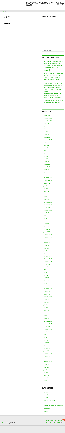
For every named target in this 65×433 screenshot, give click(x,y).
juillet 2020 (46, 172)
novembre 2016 (48, 261)
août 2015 (46, 299)
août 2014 (46, 332)
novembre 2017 (48, 237)
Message (46, 397)
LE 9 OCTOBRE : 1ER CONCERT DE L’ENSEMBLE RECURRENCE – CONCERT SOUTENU (54, 102)
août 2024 (46, 142)
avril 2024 (46, 145)
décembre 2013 (48, 353)
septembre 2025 (48, 121)
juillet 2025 (46, 126)
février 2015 (47, 315)
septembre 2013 (48, 361)
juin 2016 (46, 272)
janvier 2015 (47, 318)
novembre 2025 (48, 118)
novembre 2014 (48, 324)
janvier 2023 (47, 164)
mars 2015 (46, 313)
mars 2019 (46, 194)
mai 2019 (46, 188)
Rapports (46, 411)
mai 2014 (46, 340)
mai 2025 (46, 131)
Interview (46, 392)
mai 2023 (46, 158)
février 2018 (47, 229)
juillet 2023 (46, 153)
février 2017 (47, 256)
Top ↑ (62, 423)
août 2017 (46, 245)
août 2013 (46, 364)
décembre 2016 (48, 259)
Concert (46, 395)
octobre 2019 (47, 183)
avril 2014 (46, 342)
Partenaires (47, 408)
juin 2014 (46, 337)
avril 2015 (46, 310)
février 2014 (47, 348)
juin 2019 (46, 186)
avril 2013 (46, 375)
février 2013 (47, 380)
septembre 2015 (48, 296)
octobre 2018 (47, 207)
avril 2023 (46, 161)
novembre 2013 (48, 356)
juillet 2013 (46, 367)
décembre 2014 (48, 321)
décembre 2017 (48, 234)
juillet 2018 (46, 215)
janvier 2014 (47, 351)
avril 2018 (46, 223)
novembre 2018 (48, 204)
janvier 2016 (47, 286)
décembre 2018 (48, 202)
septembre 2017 (48, 242)
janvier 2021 (47, 169)
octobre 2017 (47, 240)
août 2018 (46, 213)
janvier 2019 (47, 199)
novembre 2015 (48, 291)
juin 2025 (46, 129)
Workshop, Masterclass (50, 400)
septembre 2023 (48, 148)
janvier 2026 (47, 115)
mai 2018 (46, 221)
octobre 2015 (47, 294)
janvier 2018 (47, 232)
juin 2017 (46, 250)
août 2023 (46, 150)
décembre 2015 (48, 288)
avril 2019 (46, 191)
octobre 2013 (47, 359)
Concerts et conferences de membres (53, 405)
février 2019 (47, 196)
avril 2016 (46, 278)
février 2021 (47, 167)
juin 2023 (46, 156)
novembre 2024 (48, 140)
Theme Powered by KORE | (53, 423)
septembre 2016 (48, 267)
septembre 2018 (48, 210)
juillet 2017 (46, 248)
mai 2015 (46, 307)
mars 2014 (46, 345)
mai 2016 (46, 275)
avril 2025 (46, 134)
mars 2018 (46, 226)
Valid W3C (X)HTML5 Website (54, 420)
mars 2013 (46, 378)
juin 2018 (46, 218)
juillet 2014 (46, 334)
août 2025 (46, 123)
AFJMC (13, 5)
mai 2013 (46, 372)
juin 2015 (46, 305)
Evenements (47, 403)
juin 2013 (46, 370)
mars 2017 (46, 253)
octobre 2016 (47, 264)
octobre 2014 (47, 326)
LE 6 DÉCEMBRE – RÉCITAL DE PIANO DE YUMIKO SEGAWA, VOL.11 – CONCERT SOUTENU (52, 95)
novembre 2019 (48, 180)
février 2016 (47, 283)
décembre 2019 (48, 177)
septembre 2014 (48, 329)
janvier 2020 (47, 175)
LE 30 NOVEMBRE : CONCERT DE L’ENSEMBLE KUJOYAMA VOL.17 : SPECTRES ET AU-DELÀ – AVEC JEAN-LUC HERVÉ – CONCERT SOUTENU (53, 87)
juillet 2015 (46, 302)
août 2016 (46, 269)
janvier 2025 (47, 137)
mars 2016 (46, 280)
